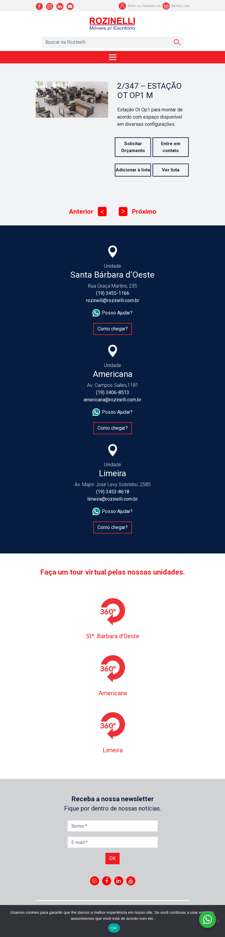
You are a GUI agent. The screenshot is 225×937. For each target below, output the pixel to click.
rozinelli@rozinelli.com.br (112, 300)
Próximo (137, 211)
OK (114, 928)
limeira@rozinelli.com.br (112, 499)
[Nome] (112, 826)
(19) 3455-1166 (112, 293)
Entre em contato (170, 147)
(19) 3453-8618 (112, 492)
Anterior (88, 211)
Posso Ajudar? (112, 313)
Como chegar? (113, 329)
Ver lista (170, 170)
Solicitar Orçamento (133, 147)
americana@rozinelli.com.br (112, 400)
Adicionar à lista (133, 170)
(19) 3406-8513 (112, 392)
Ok (112, 858)
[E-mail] (112, 842)
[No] (217, 921)
